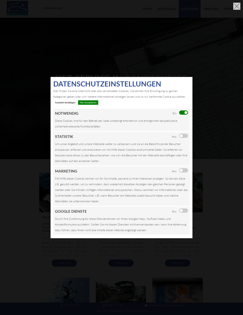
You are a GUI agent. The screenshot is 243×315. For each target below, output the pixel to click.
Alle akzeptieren (88, 102)
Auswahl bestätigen (65, 102)
